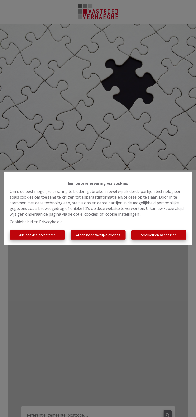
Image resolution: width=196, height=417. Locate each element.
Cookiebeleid (21, 221)
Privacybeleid (50, 221)
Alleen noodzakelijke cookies (98, 235)
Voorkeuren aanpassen (159, 235)
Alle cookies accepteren (37, 235)
